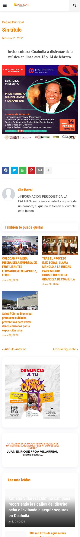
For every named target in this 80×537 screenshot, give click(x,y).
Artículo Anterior (15, 349)
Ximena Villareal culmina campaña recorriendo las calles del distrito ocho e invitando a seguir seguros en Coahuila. (39, 507)
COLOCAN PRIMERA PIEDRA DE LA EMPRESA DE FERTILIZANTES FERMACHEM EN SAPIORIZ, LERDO (19, 267)
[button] (5, 5)
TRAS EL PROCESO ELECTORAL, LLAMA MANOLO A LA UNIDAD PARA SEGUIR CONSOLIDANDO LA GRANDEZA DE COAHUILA (58, 269)
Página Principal (13, 22)
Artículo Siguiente (64, 349)
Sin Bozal (25, 190)
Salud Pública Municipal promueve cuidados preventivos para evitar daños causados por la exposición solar (17, 322)
